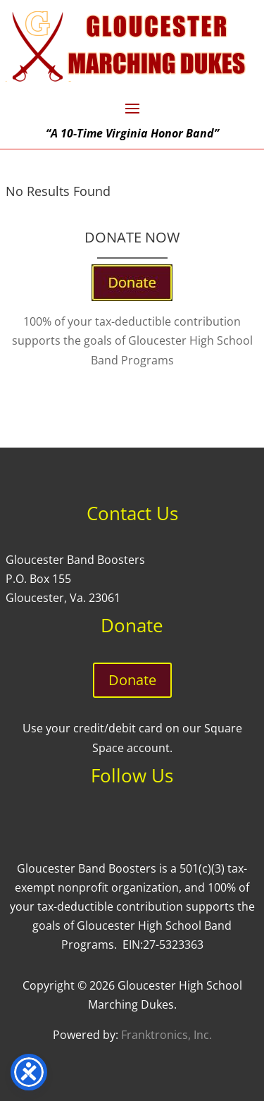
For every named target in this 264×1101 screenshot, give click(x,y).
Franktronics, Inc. (166, 1034)
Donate (132, 679)
